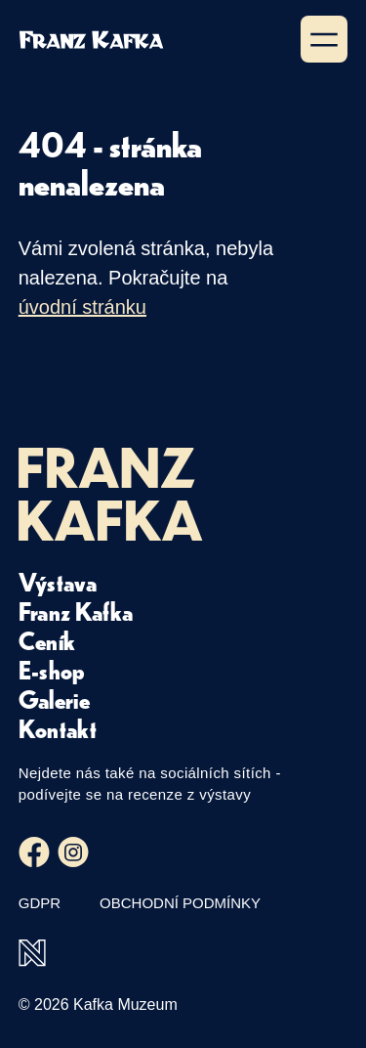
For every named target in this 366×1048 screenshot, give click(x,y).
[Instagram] (73, 852)
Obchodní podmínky (180, 903)
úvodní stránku (82, 307)
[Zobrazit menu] (324, 39)
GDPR (40, 903)
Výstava (58, 581)
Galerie (54, 699)
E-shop (52, 669)
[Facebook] (34, 852)
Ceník (47, 640)
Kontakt (58, 728)
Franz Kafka (76, 611)
